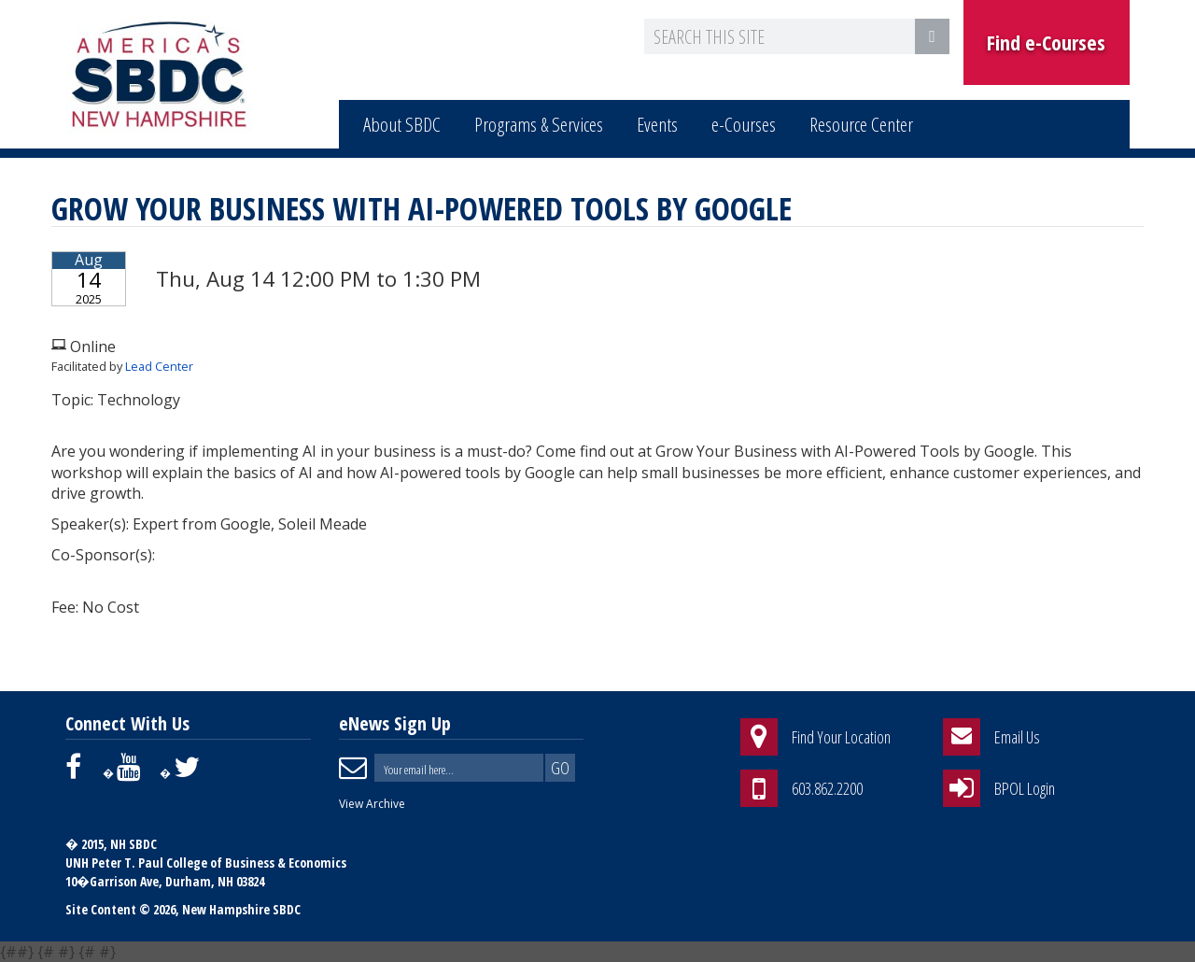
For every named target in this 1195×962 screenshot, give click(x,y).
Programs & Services (538, 124)
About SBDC (402, 124)
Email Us (1017, 737)
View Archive (372, 804)
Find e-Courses (1046, 42)
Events (657, 124)
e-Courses (743, 124)
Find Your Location (841, 737)
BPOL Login (1024, 788)
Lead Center (159, 366)
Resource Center (861, 124)
